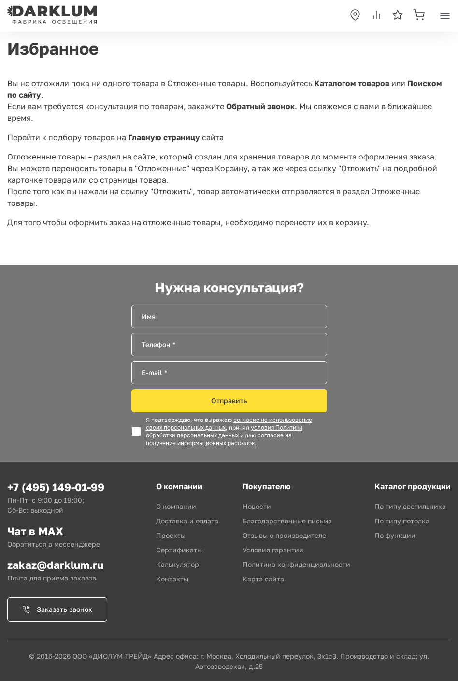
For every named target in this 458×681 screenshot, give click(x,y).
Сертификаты (179, 550)
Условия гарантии (273, 550)
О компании (176, 506)
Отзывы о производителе (284, 535)
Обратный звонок (260, 106)
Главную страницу (164, 137)
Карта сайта (263, 579)
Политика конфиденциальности (296, 564)
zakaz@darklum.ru (55, 564)
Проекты (171, 535)
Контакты (172, 579)
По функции (394, 535)
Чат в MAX (35, 531)
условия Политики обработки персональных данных (224, 431)
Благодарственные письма (287, 521)
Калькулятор (177, 564)
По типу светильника (410, 506)
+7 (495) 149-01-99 (55, 487)
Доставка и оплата (187, 521)
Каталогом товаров (351, 83)
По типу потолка (401, 521)
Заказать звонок (57, 609)
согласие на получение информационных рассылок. (219, 439)
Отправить (229, 400)
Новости (257, 506)
